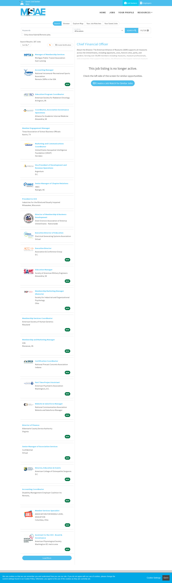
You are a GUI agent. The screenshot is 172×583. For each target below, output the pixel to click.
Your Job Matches (94, 23)
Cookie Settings (154, 578)
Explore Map (78, 23)
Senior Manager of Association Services (40, 446)
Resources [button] (144, 12)
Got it (166, 578)
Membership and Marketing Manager (38, 339)
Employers (145, 3)
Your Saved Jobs (111, 23)
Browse (66, 23)
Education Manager (43, 269)
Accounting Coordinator (33, 489)
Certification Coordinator (46, 361)
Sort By (25, 45)
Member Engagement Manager (36, 128)
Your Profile (126, 12)
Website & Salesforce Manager (49, 403)
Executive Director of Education (49, 233)
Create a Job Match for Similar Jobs (113, 83)
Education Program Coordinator (49, 94)
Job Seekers (130, 3)
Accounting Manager (44, 70)
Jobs (112, 12)
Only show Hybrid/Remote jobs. (37, 34)
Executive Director (43, 248)
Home (103, 12)
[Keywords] (47, 30)
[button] (144, 30)
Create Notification (63, 45)
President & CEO (29, 199)
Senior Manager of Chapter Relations (51, 183)
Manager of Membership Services (50, 54)
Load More (47, 558)
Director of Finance (30, 425)
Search (57, 23)
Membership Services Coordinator (37, 318)
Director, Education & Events (48, 468)
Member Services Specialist (47, 510)
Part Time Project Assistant (47, 382)
